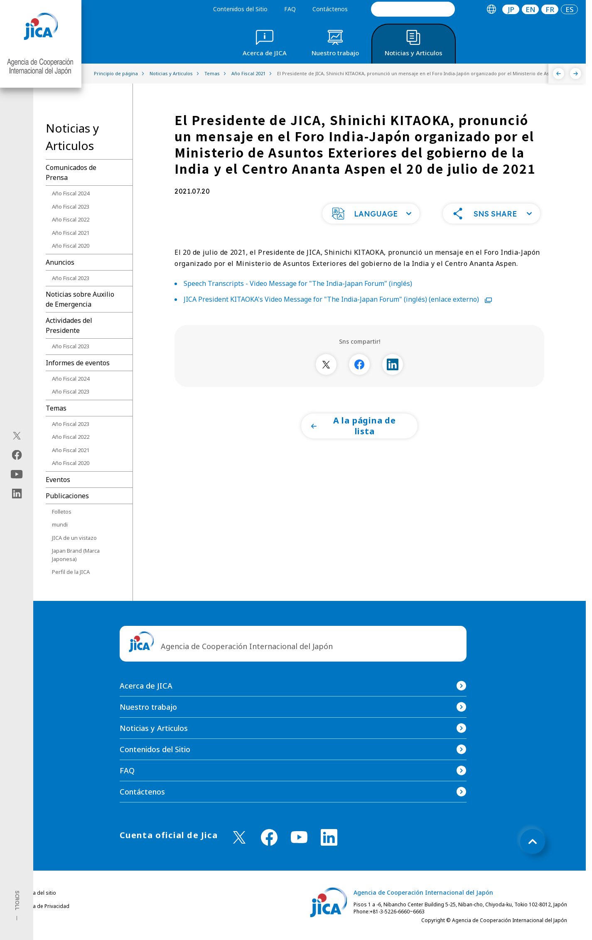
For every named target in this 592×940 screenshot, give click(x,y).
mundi (60, 524)
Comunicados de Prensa (71, 172)
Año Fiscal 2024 (70, 193)
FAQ (290, 9)
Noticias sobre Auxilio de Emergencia (80, 299)
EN (531, 9)
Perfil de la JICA (71, 572)
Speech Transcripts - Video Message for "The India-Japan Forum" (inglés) (298, 288)
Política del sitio (37, 892)
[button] (371, 219)
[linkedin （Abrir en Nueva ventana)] (329, 837)
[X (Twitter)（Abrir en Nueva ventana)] (17, 436)
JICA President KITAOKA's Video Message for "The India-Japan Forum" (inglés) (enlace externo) (338, 304)
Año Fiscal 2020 (70, 245)
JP (511, 9)
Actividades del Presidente (69, 325)
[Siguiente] (575, 74)
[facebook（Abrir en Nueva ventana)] (17, 455)
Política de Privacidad (44, 906)
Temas (56, 408)
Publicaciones (67, 495)
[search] (413, 9)
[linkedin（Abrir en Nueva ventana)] (17, 494)
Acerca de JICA (146, 686)
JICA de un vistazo (74, 537)
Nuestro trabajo (148, 707)
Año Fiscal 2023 (70, 206)
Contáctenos (330, 9)
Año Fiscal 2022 (70, 219)
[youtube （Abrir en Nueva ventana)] (299, 837)
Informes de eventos (78, 362)
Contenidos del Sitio (240, 9)
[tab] (491, 9)
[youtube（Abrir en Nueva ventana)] (17, 474)
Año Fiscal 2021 (70, 232)
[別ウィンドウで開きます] (326, 369)
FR (549, 9)
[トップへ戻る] (532, 841)
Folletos (61, 511)
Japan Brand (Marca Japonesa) (76, 555)
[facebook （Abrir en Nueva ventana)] (269, 837)
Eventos (58, 479)
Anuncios (60, 262)
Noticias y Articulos (154, 728)
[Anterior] (558, 74)
